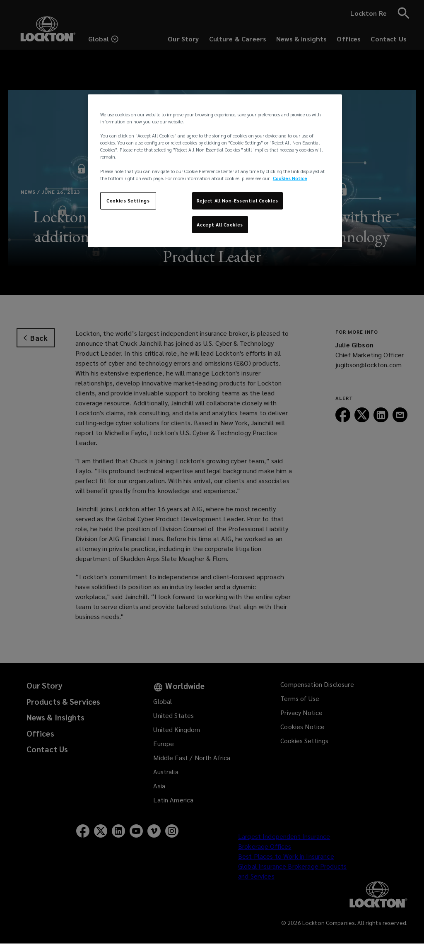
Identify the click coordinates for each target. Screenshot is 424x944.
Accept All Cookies (220, 225)
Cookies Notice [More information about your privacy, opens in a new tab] (290, 178)
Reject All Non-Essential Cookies (237, 200)
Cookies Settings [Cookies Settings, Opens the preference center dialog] (127, 200)
